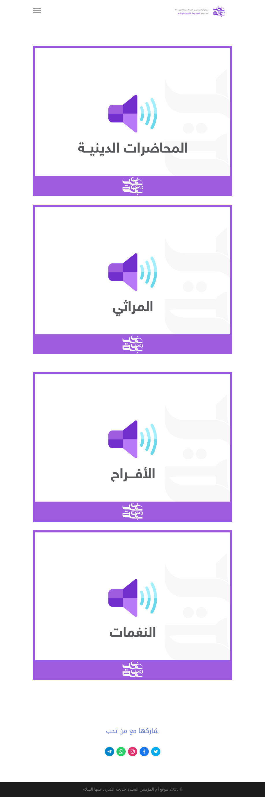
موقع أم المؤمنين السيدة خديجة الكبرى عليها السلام (125, 789)
